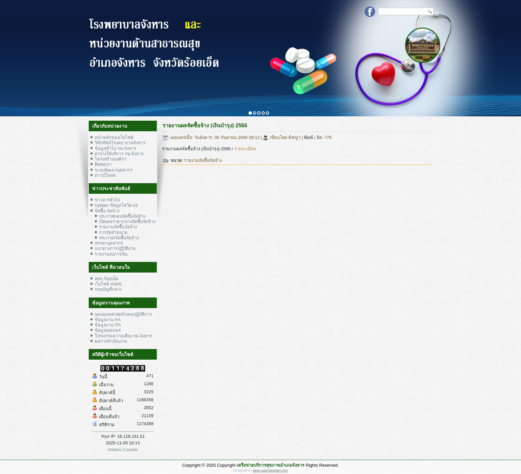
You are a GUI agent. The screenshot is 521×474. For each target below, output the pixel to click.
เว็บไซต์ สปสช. (108, 284)
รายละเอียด (245, 148)
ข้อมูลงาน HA (108, 319)
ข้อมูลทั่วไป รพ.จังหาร (115, 148)
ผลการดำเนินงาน (111, 341)
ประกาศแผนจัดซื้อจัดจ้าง (122, 216)
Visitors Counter (122, 449)
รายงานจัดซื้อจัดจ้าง (118, 226)
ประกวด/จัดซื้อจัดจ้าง (119, 237)
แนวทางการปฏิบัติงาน (115, 248)
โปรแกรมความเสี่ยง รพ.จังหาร (123, 335)
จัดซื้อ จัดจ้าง (107, 210)
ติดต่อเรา (103, 164)
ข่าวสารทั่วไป (107, 199)
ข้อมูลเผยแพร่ (108, 330)
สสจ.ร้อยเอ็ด (106, 278)
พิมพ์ (309, 137)
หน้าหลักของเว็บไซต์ (114, 137)
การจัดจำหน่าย (113, 232)
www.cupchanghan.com (270, 470)
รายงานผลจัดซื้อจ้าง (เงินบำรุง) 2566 (204, 125)
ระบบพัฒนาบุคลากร (114, 170)
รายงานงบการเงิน (111, 254)
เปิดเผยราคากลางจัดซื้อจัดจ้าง (127, 221)
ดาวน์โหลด (105, 175)
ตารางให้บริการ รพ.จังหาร (119, 153)
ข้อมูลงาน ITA (108, 324)
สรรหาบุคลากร (109, 243)
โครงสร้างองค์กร (110, 159)
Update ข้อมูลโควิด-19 (116, 205)
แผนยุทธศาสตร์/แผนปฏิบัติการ (123, 314)
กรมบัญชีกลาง (108, 289)
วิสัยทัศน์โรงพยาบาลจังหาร (120, 142)
